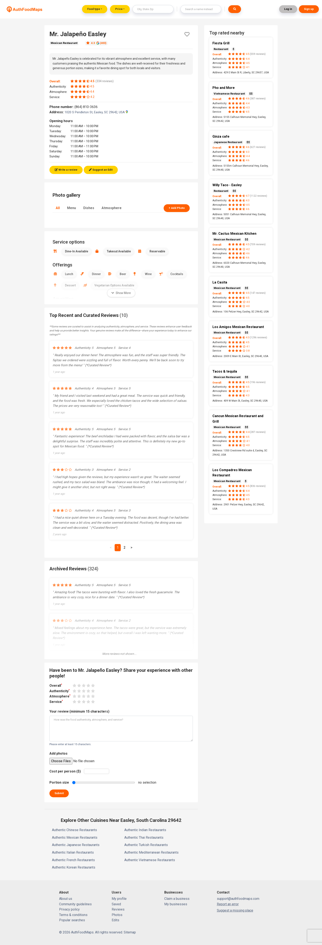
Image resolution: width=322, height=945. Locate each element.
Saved (116, 904)
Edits (115, 920)
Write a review (66, 169)
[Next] (131, 547)
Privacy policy (69, 909)
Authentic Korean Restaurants (73, 867)
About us (65, 899)
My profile (119, 899)
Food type (93, 9)
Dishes (88, 208)
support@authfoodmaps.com (238, 899)
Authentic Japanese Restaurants (75, 845)
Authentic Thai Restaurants (143, 838)
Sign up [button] (309, 9)
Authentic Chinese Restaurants (74, 830)
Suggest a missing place (235, 910)
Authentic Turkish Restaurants (146, 845)
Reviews (118, 909)
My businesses (175, 904)
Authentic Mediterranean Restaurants (151, 852)
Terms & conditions (73, 915)
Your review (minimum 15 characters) (79, 711)
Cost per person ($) (65, 771)
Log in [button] (288, 9)
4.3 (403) (96, 43)
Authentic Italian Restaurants (73, 852)
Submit (59, 793)
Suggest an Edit (101, 169)
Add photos (58, 753)
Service (56, 701)
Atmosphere (112, 208)
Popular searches (72, 920)
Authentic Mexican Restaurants (74, 838)
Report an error (228, 904)
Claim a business (176, 899)
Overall (55, 685)
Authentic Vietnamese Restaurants (149, 860)
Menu (71, 208)
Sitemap (130, 932)
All (58, 208)
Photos (117, 915)
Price (119, 9)
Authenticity (59, 691)
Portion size (59, 782)
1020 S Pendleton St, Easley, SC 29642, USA (96, 112)
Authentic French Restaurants (73, 860)
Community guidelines (75, 904)
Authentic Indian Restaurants (145, 830)
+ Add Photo (177, 208)
